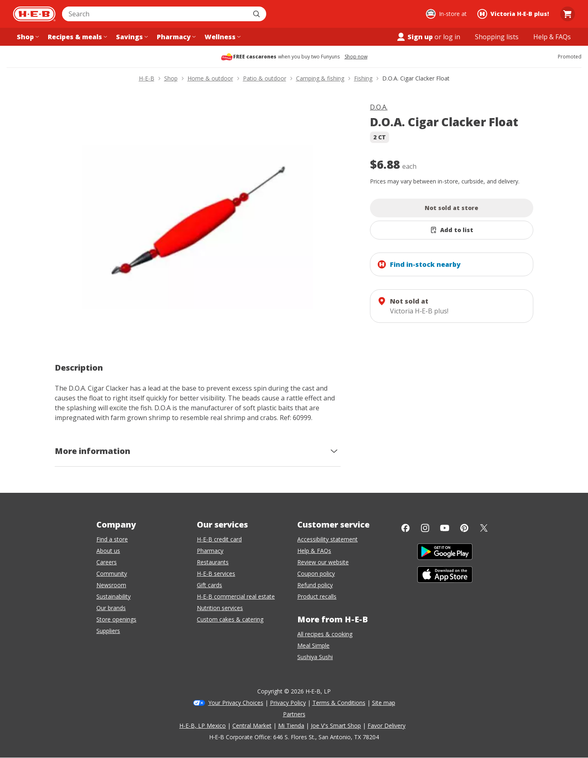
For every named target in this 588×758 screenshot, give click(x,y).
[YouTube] (445, 528)
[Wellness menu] (222, 37)
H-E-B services (216, 573)
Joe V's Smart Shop (336, 725)
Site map (383, 703)
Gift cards (209, 585)
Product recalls (316, 596)
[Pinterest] (464, 528)
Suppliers (108, 631)
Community (111, 573)
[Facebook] (405, 528)
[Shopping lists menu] (497, 37)
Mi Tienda (291, 725)
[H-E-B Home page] (34, 14)
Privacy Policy (288, 703)
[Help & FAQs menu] (552, 37)
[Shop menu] (27, 37)
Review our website (323, 562)
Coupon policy (316, 573)
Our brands (111, 608)
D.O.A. (379, 107)
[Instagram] (425, 528)
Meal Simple (313, 645)
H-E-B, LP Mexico (202, 725)
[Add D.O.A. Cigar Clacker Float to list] (451, 230)
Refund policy (315, 585)
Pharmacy (210, 551)
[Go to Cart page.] (567, 14)
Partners (294, 714)
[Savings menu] (131, 37)
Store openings (116, 619)
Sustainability (113, 596)
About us (108, 551)
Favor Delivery (386, 725)
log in (451, 36)
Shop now (356, 57)
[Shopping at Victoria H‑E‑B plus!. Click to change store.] (514, 14)
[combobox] (155, 14)
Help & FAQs (314, 551)
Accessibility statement (327, 539)
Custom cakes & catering (230, 619)
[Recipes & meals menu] (76, 37)
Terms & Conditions (338, 703)
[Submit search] (257, 14)
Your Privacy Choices (235, 703)
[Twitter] (484, 528)
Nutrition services (220, 608)
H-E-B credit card (219, 539)
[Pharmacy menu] (175, 37)
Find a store (112, 539)
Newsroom (111, 585)
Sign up (414, 37)
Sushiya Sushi (315, 657)
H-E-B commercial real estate (236, 596)
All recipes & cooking (324, 634)
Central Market (252, 725)
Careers (106, 562)
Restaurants (213, 562)
